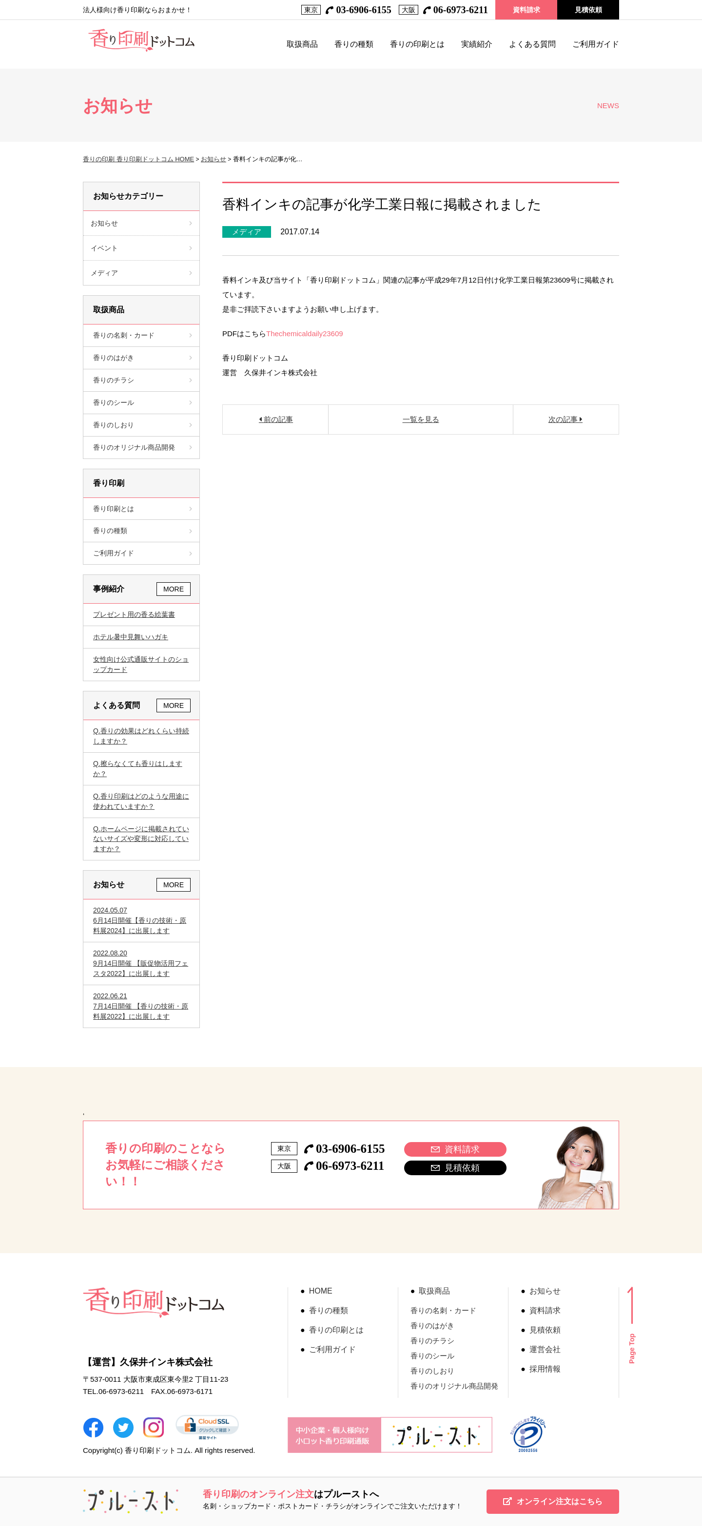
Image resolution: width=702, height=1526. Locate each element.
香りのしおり (142, 425)
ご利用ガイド (595, 44)
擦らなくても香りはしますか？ (137, 769)
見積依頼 (588, 10)
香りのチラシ (142, 380)
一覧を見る (421, 419)
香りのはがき (142, 358)
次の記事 (564, 419)
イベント (104, 248)
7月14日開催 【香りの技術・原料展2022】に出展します (141, 1005)
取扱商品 (302, 44)
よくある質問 (532, 44)
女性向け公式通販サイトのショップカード (141, 664)
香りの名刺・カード (142, 335)
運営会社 (545, 1350)
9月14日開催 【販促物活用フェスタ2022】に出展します (141, 962)
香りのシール (142, 402)
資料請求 (526, 10)
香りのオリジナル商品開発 (142, 447)
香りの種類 (353, 44)
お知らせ (213, 159)
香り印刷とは (142, 509)
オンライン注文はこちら (553, 1501)
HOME (320, 1291)
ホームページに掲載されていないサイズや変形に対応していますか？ (141, 839)
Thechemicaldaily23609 (304, 333)
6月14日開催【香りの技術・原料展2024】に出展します (141, 920)
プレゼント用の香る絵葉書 (134, 614)
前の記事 (277, 419)
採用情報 (545, 1369)
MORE (173, 589)
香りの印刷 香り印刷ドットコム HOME (138, 159)
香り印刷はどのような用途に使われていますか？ (141, 801)
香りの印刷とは (417, 44)
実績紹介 (476, 44)
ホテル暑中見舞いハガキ (130, 637)
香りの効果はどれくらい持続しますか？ (141, 736)
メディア (246, 232)
